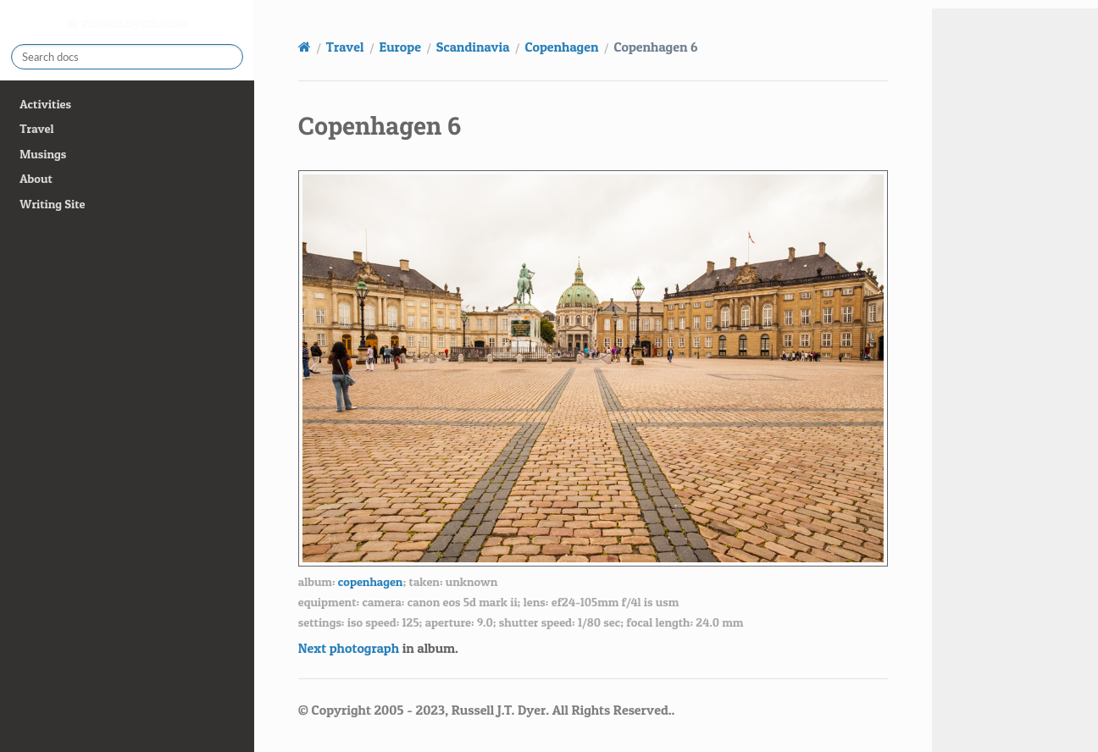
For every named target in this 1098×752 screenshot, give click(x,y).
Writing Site (52, 204)
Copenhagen (561, 46)
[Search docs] (127, 56)
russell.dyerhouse (134, 22)
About (35, 178)
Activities (45, 104)
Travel (36, 128)
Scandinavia (473, 46)
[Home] (304, 46)
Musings (42, 154)
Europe (400, 46)
